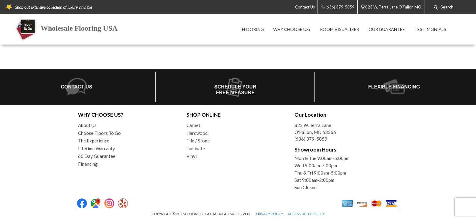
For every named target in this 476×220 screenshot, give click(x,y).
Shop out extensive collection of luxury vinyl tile (53, 7)
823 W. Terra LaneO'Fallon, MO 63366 (315, 128)
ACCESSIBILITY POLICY (306, 214)
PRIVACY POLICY (269, 214)
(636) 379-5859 (310, 139)
